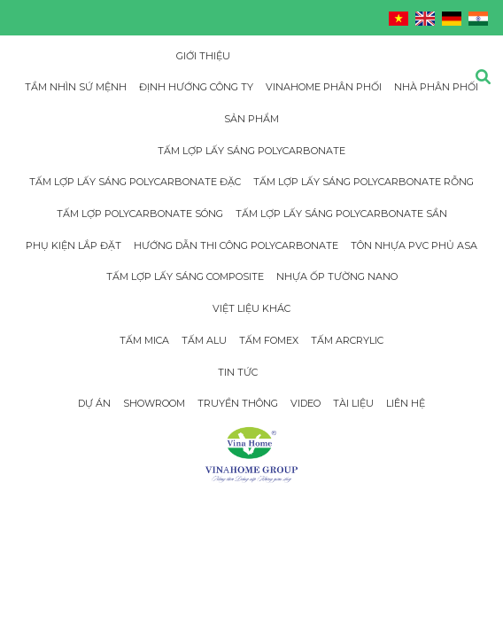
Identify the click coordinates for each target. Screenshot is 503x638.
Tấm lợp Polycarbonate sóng (140, 213)
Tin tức (238, 372)
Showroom (154, 403)
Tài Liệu (353, 403)
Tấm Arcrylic (347, 340)
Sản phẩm (251, 119)
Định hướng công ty (196, 87)
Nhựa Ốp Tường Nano (337, 276)
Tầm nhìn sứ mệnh (76, 87)
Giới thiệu (203, 56)
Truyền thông (237, 403)
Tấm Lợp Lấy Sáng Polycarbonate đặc (135, 181)
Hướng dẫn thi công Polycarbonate (236, 245)
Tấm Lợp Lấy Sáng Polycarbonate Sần (341, 213)
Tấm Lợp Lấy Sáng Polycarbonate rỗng (363, 181)
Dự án (94, 403)
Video (305, 403)
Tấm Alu (204, 340)
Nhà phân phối (436, 87)
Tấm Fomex (268, 340)
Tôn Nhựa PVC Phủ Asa (414, 245)
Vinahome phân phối (324, 87)
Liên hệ (405, 403)
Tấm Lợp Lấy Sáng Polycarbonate (251, 150)
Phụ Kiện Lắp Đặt (73, 245)
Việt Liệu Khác (251, 308)
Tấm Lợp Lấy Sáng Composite (185, 276)
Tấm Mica (144, 340)
